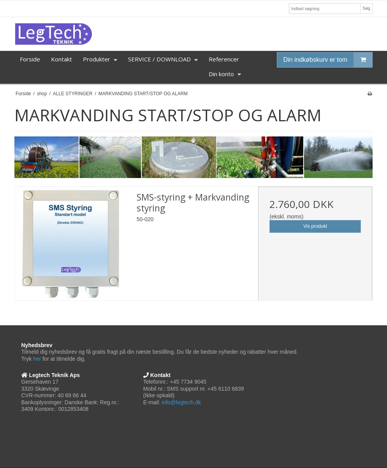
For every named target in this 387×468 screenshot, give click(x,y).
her (37, 359)
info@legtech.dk (181, 402)
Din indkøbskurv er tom (328, 59)
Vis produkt (315, 226)
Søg (366, 8)
